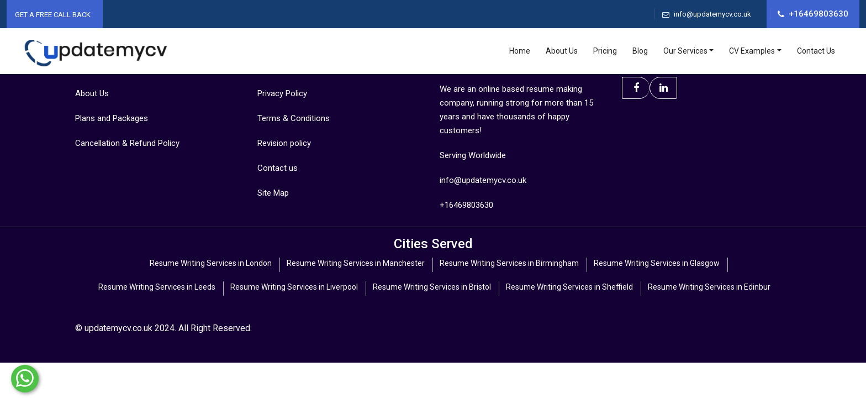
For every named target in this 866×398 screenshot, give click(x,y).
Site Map (273, 193)
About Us (562, 50)
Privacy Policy (282, 93)
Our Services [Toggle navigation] (685, 50)
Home (519, 50)
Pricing (605, 50)
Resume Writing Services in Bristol (432, 286)
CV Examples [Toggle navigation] (752, 50)
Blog (640, 50)
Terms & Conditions (293, 118)
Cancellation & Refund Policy (127, 143)
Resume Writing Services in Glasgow (657, 263)
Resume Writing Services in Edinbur (709, 286)
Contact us (277, 168)
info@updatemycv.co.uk (712, 14)
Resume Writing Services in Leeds (156, 286)
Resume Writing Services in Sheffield (569, 286)
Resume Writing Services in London (211, 263)
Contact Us (816, 50)
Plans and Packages (111, 118)
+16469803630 (818, 14)
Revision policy (284, 143)
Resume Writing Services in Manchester (356, 263)
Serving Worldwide (473, 155)
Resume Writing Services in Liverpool (294, 286)
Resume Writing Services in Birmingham (509, 263)
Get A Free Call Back (53, 15)
